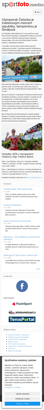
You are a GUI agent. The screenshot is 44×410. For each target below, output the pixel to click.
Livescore (11, 348)
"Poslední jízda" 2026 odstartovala (18, 189)
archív (38, 269)
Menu (37, 12)
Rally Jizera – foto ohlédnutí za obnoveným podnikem (22, 238)
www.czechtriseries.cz (34, 177)
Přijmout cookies (22, 404)
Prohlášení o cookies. (13, 387)
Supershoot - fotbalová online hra (20, 346)
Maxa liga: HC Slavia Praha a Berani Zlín (21, 255)
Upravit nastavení (22, 394)
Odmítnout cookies (22, 399)
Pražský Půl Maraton (12, 205)
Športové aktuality (14, 351)
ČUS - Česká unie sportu (16, 344)
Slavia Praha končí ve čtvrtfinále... (18, 221)
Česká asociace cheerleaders (18, 337)
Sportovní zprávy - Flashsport (18, 335)
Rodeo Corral (13, 342)
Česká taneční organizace (17, 339)
